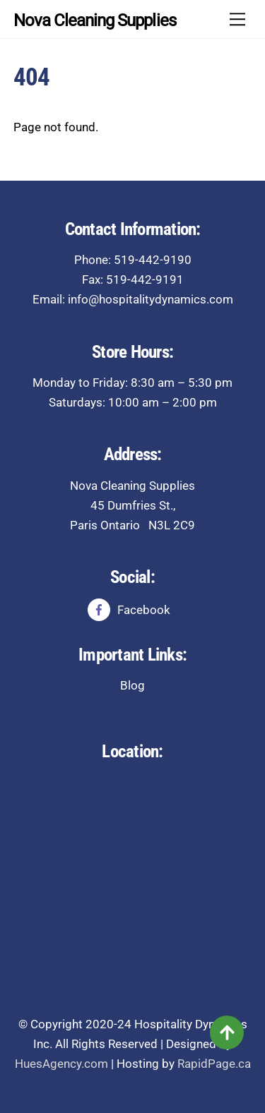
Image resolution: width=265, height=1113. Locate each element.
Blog (132, 685)
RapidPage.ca (214, 1064)
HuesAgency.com (61, 1064)
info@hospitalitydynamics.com (150, 299)
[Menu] (237, 19)
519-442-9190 (153, 260)
